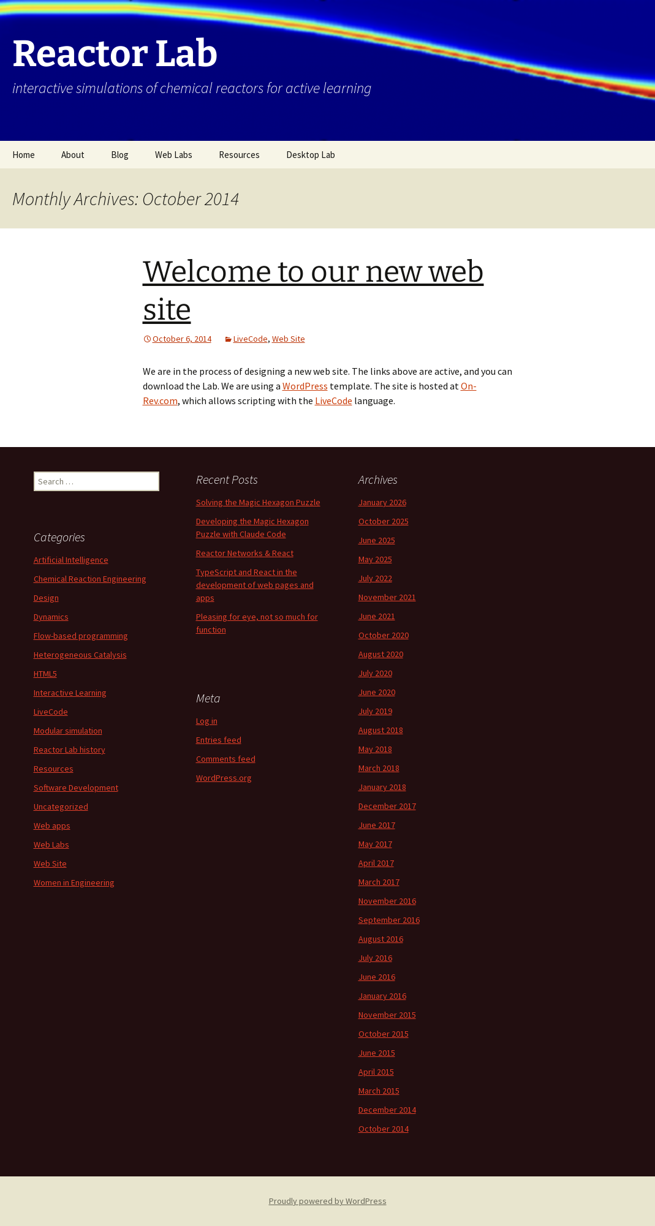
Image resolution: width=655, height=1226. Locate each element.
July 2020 (375, 673)
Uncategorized (61, 806)
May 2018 (375, 748)
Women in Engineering (74, 882)
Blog (120, 154)
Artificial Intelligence (71, 559)
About (73, 154)
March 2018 (378, 767)
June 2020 (376, 692)
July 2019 (375, 710)
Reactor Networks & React (244, 552)
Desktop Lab (310, 154)
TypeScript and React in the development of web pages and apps (255, 584)
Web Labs (173, 154)
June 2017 (376, 824)
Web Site (288, 338)
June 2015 (376, 1052)
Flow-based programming (81, 635)
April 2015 (376, 1071)
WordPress (305, 386)
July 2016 (375, 957)
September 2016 (389, 919)
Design (46, 597)
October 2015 (383, 1033)
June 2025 (376, 540)
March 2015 (378, 1090)
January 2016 (382, 995)
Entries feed (218, 739)
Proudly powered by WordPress (328, 1200)
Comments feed (226, 758)
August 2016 (380, 938)
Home (23, 154)
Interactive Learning (70, 692)
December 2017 (387, 805)
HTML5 (45, 673)
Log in (207, 720)
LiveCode (250, 338)
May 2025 (375, 559)
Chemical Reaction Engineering (90, 578)
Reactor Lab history (69, 749)
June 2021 (376, 616)
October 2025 (383, 521)
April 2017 (376, 862)
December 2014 (387, 1109)
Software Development (76, 787)
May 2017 (375, 843)
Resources (239, 154)
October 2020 (383, 635)
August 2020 (380, 654)
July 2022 (375, 578)
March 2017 (378, 881)
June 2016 (376, 976)
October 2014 (383, 1128)
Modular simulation (68, 730)
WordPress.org (224, 777)
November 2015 (387, 1014)
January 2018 (382, 786)
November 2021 (387, 597)
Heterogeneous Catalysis (80, 654)
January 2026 (382, 502)
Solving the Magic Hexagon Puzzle (258, 502)
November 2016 (387, 900)
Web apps (52, 825)
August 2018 (380, 729)
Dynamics (51, 616)
